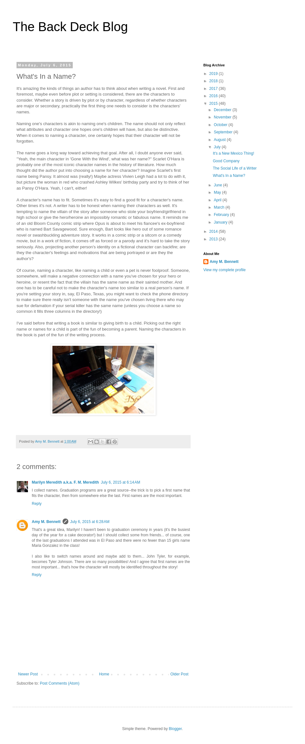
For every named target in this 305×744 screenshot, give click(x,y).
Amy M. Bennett (46, 521)
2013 (214, 239)
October (221, 125)
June (218, 185)
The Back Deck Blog (70, 27)
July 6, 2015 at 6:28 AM (90, 521)
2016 (214, 96)
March (220, 207)
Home (104, 674)
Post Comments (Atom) (59, 683)
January (221, 222)
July (218, 147)
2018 (214, 81)
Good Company (226, 161)
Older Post (179, 674)
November (223, 117)
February (222, 214)
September (224, 132)
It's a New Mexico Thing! (233, 153)
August (220, 139)
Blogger (175, 729)
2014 (214, 231)
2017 (214, 88)
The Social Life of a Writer (235, 168)
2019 (214, 73)
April (218, 200)
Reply (37, 503)
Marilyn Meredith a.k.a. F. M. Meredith (65, 482)
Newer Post (28, 674)
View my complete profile (224, 270)
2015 (214, 103)
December (223, 110)
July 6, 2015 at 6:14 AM (120, 482)
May (218, 192)
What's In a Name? (229, 175)
